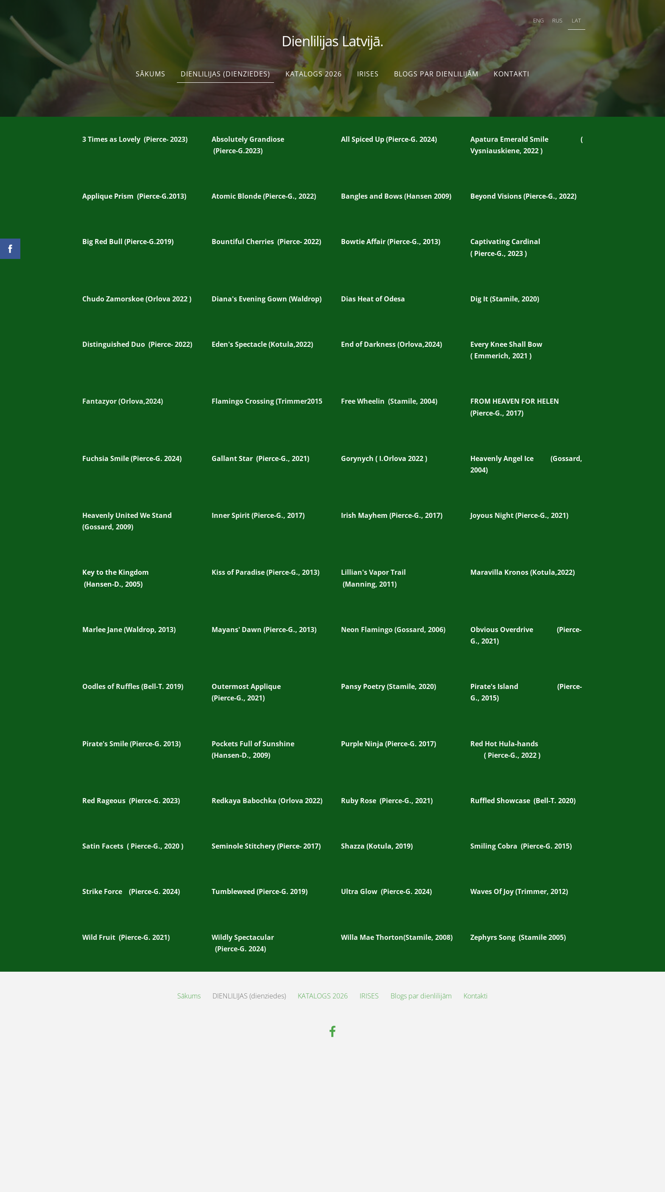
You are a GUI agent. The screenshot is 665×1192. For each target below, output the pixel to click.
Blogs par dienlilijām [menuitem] (436, 70)
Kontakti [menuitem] (511, 70)
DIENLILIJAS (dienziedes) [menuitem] (225, 70)
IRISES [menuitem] (368, 70)
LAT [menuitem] (574, 19)
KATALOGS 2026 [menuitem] (313, 70)
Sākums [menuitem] (150, 70)
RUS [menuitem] (555, 19)
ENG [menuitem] (536, 19)
